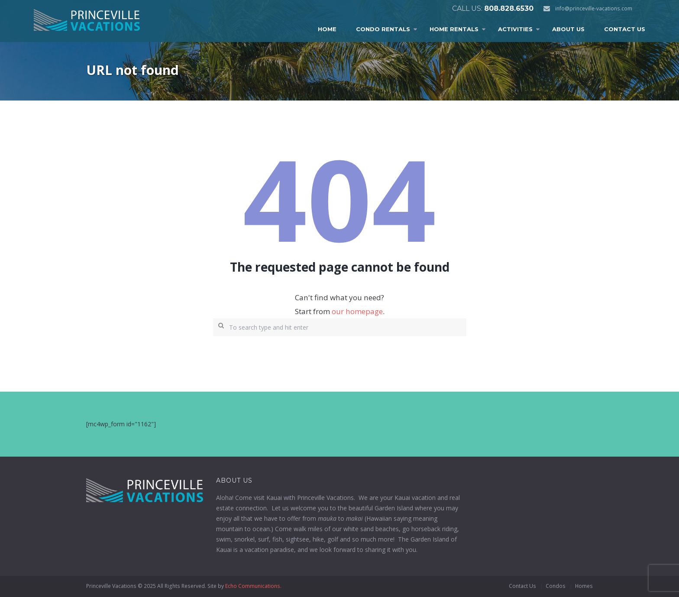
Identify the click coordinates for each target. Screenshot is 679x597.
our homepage (357, 311)
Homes (584, 586)
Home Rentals (454, 29)
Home (327, 29)
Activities (515, 29)
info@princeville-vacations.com (593, 8)
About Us (568, 29)
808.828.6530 (509, 8)
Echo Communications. (253, 586)
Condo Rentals (383, 29)
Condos (556, 586)
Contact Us (624, 29)
